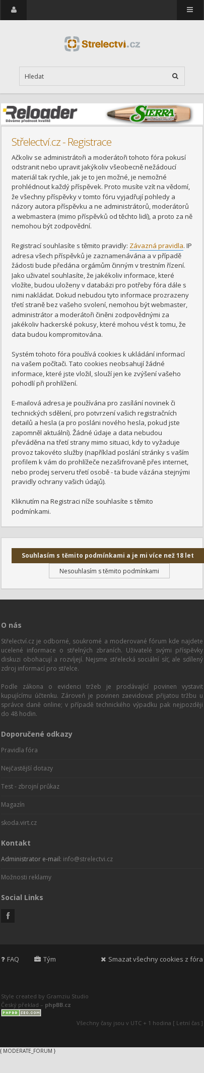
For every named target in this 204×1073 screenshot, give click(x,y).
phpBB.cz (58, 1004)
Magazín (13, 804)
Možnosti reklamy (26, 877)
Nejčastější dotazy (27, 768)
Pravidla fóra (19, 750)
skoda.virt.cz (19, 822)
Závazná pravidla (156, 245)
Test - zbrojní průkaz (30, 786)
